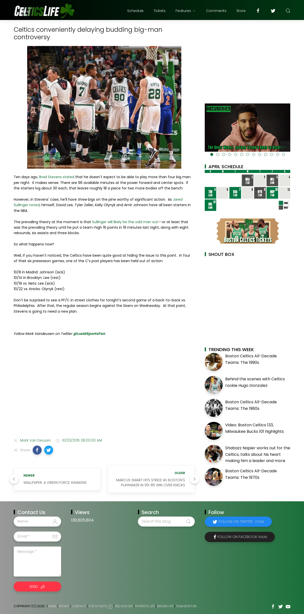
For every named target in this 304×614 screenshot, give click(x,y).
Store (241, 10)
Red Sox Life (124, 606)
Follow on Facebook (242, 536)
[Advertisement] (104, 395)
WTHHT (64, 606)
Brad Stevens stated (56, 176)
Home (52, 606)
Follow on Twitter (241, 521)
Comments (216, 10)
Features (186, 10)
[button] (37, 450)
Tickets (160, 10)
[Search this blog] (166, 522)
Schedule (135, 10)
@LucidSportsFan (89, 333)
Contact (79, 606)
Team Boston (186, 606)
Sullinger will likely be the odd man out (125, 221)
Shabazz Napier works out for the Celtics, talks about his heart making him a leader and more (257, 454)
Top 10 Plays (98, 606)
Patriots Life (145, 606)
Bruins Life (165, 606)
